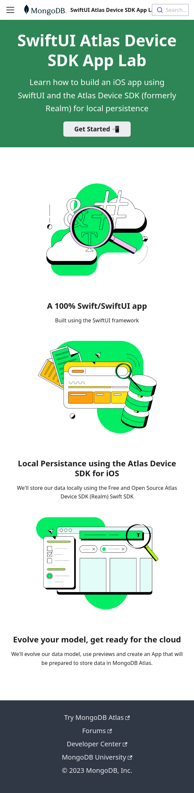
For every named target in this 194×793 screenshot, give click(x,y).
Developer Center (97, 743)
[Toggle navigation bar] (10, 10)
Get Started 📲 (97, 129)
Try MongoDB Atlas (97, 717)
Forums (97, 730)
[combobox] (170, 10)
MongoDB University (97, 757)
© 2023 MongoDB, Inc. (97, 770)
